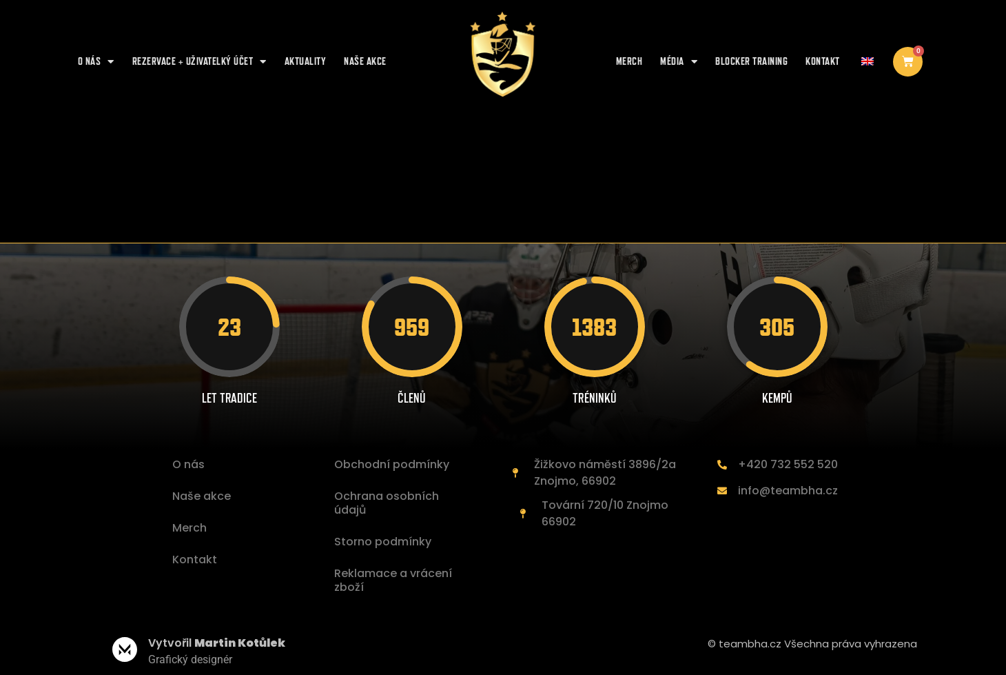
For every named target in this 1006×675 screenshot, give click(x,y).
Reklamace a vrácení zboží (393, 580)
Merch (629, 61)
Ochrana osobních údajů (386, 503)
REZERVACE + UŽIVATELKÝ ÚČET (199, 62)
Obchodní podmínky (391, 464)
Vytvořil (216, 643)
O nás (96, 62)
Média (678, 62)
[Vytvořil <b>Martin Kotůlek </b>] (124, 649)
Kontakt (822, 61)
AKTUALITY (306, 61)
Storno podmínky (382, 542)
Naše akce (201, 496)
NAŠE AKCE (365, 61)
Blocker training (751, 61)
